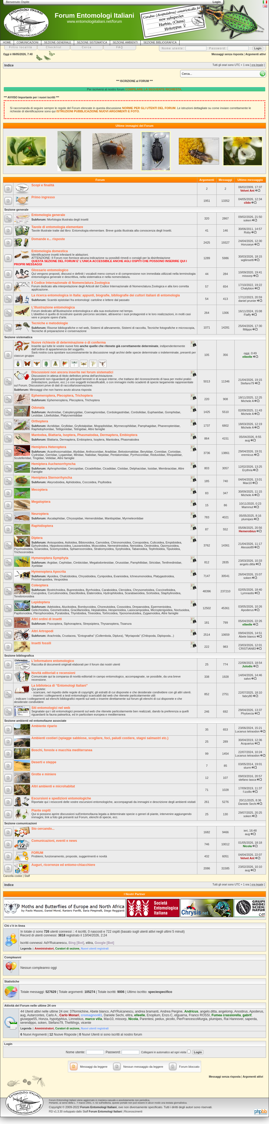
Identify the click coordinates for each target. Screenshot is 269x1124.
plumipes (247, 519)
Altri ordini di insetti (46, 619)
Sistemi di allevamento (105, 327)
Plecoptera (76, 400)
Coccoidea (89, 482)
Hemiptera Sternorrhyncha (51, 477)
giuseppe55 (28, 1019)
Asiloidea (71, 542)
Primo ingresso (43, 197)
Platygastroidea (163, 576)
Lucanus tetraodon (247, 731)
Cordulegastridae (118, 412)
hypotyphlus (58, 1019)
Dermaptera (67, 439)
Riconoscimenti (133, 1111)
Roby (247, 232)
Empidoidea (173, 542)
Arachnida (54, 635)
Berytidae (146, 451)
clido (247, 202)
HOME (7, 42)
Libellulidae (51, 415)
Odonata (38, 408)
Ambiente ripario (44, 726)
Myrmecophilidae (125, 425)
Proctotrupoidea (41, 579)
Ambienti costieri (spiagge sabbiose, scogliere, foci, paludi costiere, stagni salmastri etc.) (99, 738)
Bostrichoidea (56, 589)
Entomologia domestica (49, 251)
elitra (89, 943)
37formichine (79, 1011)
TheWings (72, 1023)
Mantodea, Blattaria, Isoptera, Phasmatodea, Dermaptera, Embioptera (84, 435)
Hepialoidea (99, 610)
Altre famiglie (96, 429)
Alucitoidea (69, 606)
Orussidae (122, 562)
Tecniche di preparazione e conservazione (58, 331)
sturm (247, 767)
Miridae (78, 454)
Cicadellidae (93, 468)
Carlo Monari (69, 1015)
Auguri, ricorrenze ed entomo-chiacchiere (63, 865)
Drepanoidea (140, 606)
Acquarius (247, 743)
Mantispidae (113, 518)
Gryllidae (67, 425)
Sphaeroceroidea (81, 548)
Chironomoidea (121, 542)
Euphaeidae (155, 412)
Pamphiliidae (138, 562)
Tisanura (125, 623)
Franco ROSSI (199, 1015)
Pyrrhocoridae (139, 454)
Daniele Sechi (247, 803)
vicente (86, 1023)
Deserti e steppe (43, 762)
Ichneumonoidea (141, 576)
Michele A (247, 401)
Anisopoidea (55, 542)
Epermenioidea (161, 606)
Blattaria (52, 439)
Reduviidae (157, 454)
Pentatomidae (119, 454)
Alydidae (78, 451)
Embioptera (84, 439)
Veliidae (50, 458)
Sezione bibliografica (19, 655)
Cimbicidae (80, 562)
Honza (43, 1019)
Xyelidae (37, 565)
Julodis (247, 666)
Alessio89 (247, 547)
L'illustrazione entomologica (53, 307)
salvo (247, 678)
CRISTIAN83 (247, 648)
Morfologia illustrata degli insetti (67, 219)
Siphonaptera (72, 623)
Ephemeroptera (57, 400)
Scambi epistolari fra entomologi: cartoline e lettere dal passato (88, 300)
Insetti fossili (41, 643)
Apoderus (247, 610)
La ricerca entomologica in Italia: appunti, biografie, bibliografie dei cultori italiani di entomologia (105, 295)
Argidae (52, 562)
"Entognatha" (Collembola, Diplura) (100, 635)
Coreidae (160, 451)
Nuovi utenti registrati (94, 948)
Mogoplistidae (103, 425)
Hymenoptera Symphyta (49, 558)
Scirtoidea (152, 593)
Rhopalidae (174, 454)
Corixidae (174, 451)
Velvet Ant (247, 190)
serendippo (28, 1023)
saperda (251, 1019)
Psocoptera (54, 623)
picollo (170, 1019)
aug (247, 440)
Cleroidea (125, 589)
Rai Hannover (233, 1019)
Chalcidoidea (68, 576)
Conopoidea (140, 542)
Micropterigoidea (161, 610)
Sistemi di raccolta (134, 327)
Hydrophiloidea (113, 593)
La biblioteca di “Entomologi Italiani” (59, 685)
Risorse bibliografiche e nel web (68, 327)
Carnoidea (102, 542)
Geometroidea (59, 610)
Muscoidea (99, 545)
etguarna (180, 1015)
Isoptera (99, 439)
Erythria (247, 470)
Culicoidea (157, 542)
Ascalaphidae (56, 518)
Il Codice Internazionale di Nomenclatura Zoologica (70, 283)
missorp (247, 275)
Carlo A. (52, 1015)
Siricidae (154, 562)
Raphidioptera (42, 526)
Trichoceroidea (23, 552)
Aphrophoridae (57, 468)
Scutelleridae (22, 458)
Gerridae (51, 454)
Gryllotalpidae (83, 425)
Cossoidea (124, 606)
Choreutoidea (106, 606)
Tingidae (38, 458)
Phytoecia (247, 713)
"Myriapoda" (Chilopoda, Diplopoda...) (149, 635)
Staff (27, 875)
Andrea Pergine (171, 1011)
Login (8, 1043)
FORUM (37, 853)
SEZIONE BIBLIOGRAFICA (159, 42)
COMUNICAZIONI (27, 42)
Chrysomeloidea (143, 589)
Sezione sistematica (18, 337)
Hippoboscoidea (60, 545)
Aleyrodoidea (55, 482)
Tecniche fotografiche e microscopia (170, 327)
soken (247, 220)
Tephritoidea (157, 548)
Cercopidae (75, 468)
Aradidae (111, 451)
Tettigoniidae (64, 429)
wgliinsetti (247, 260)
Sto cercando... (42, 829)
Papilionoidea (23, 613)
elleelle (247, 356)
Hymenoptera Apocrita (48, 572)
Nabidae (90, 454)
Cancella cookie (12, 875)
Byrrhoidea (93, 589)
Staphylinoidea (170, 593)
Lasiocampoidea (138, 610)
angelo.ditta (247, 564)
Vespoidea (61, 579)
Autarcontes (35, 1015)
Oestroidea (151, 545)
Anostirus (241, 1011)
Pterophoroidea (43, 613)
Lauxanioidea (81, 545)
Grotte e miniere (43, 774)
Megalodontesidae (101, 562)
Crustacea (68, 635)
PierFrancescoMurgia (192, 1019)
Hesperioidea (117, 610)
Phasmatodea (130, 439)
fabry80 (247, 696)
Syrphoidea (122, 548)
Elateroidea (94, 593)
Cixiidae (122, 468)
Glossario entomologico (49, 270)
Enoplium (153, 1015)
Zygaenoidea (151, 613)
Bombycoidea (87, 606)
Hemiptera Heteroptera (48, 447)
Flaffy (247, 314)
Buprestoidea (75, 589)
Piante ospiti (40, 810)
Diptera (36, 538)
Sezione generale (16, 209)
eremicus (247, 454)
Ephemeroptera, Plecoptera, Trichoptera (62, 395)
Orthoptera (39, 421)
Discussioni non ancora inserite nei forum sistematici (72, 372)
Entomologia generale (48, 215)
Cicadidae (109, 468)
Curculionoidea (57, 593)
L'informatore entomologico (52, 661)
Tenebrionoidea (24, 596)
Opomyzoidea (169, 545)
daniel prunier (247, 300)
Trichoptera (92, 400)
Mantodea (112, 439)
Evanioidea (121, 576)
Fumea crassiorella (226, 1015)
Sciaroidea (41, 548)
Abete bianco (247, 636)
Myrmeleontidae (132, 518)
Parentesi (147, 1019)
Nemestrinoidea (118, 545)
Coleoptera (39, 585)
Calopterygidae (73, 412)
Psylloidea (104, 482)
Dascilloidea (77, 593)
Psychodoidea (23, 548)
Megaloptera (40, 502)
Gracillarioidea (80, 610)
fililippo (247, 329)
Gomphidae (172, 412)
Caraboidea (109, 589)
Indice (9, 65)
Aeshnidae (54, 412)
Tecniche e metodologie (49, 323)
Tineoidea (94, 613)
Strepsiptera (91, 623)
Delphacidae (138, 468)
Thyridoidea (78, 613)
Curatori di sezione (67, 948)
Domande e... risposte (48, 239)
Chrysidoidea (87, 576)
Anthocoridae (94, 451)
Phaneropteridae (169, 425)
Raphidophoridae (42, 429)
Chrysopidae (75, 518)
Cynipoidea (104, 576)
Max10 (247, 483)
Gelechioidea (40, 610)
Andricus (191, 1011)
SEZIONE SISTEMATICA (92, 42)
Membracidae (168, 468)
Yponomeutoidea (130, 613)
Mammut (247, 507)
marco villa (93, 1019)
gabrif (247, 1015)
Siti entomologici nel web (50, 708)
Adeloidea (53, 606)
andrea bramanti (146, 1011)
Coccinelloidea (165, 589)
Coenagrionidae (94, 412)
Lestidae (37, 415)
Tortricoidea (110, 613)
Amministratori (44, 948)
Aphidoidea (73, 482)
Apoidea (52, 576)
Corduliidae (138, 412)
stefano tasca (247, 779)
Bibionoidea (86, 542)
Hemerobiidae (94, 518)
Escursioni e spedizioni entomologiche (61, 798)
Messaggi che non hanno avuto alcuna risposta (61, 389)
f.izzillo (247, 791)
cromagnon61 (91, 1015)
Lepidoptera (40, 602)
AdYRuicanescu (55, 943)
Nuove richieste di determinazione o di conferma (68, 342)
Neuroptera (40, 514)
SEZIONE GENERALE (57, 42)
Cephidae (65, 562)
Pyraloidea (62, 613)
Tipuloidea (173, 548)
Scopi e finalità (42, 185)
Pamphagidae (147, 425)
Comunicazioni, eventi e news (54, 841)
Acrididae (53, 425)
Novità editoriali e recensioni (53, 673)
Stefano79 (247, 383)
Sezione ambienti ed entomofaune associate (35, 720)
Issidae (152, 468)
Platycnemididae (71, 415)
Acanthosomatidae (59, 451)
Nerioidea (136, 545)
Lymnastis (247, 593)
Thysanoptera (109, 623)
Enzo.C (167, 1015)
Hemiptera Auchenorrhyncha (53, 464)
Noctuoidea (181, 610)
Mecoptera (39, 490)
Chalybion (247, 288)
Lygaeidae (65, 454)
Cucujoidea (38, 593)
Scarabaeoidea (134, 593)
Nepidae (103, 454)
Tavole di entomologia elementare (57, 227)
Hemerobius (247, 531)
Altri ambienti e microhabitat (53, 786)
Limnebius (76, 1019)
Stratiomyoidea (104, 548)
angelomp (226, 1011)
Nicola (247, 846)
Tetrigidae (80, 429)
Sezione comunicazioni (20, 823)
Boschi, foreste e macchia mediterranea (61, 750)
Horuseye (247, 244)
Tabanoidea (139, 548)
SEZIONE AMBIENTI (125, 42)
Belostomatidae (128, 451)
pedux (159, 1019)
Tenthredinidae (171, 562)
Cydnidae (37, 454)
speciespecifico (160, 992)
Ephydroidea (39, 545)
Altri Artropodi (42, 631)
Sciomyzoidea (59, 548)
